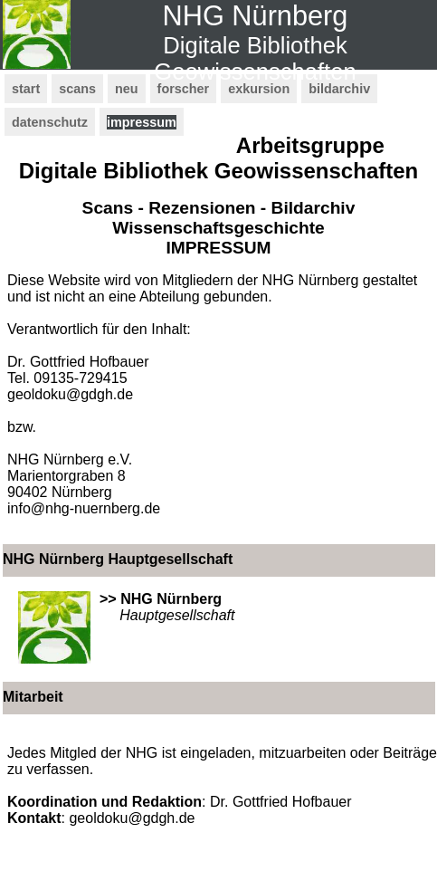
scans (77, 88)
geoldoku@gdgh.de (70, 394)
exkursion (259, 88)
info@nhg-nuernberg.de (83, 508)
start (26, 88)
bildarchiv (339, 88)
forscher (183, 88)
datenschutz (50, 122)
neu (126, 88)
